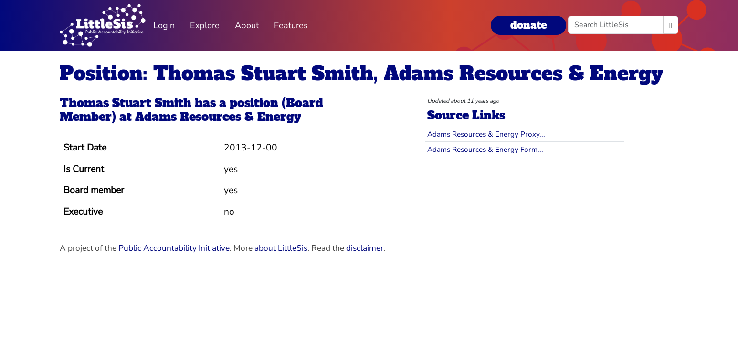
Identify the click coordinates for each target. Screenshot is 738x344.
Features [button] (291, 25)
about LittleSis (280, 248)
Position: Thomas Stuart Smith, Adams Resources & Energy (361, 73)
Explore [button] (205, 25)
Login (164, 25)
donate (528, 25)
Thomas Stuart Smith (125, 103)
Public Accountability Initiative (174, 248)
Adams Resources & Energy (218, 117)
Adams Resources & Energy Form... (485, 149)
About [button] (247, 25)
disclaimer (364, 248)
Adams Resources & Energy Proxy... (486, 134)
